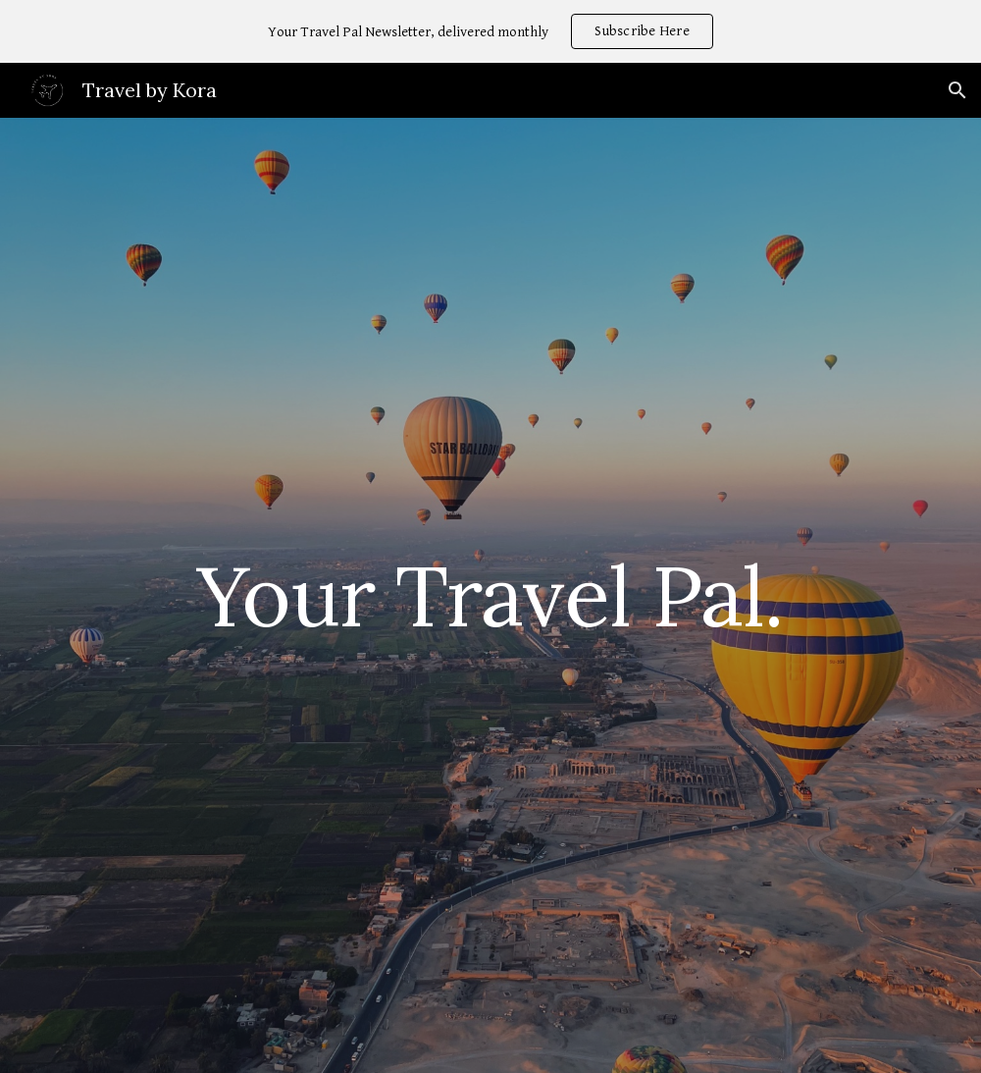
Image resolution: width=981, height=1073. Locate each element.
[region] (490, 31)
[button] (957, 90)
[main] (491, 595)
